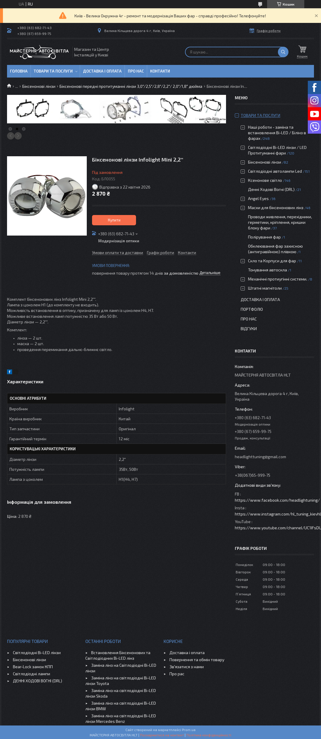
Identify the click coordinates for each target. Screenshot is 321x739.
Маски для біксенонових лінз (275, 207)
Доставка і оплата (102, 71)
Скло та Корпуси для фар (272, 260)
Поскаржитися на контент (162, 735)
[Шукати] (283, 52)
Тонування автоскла (267, 269)
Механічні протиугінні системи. (277, 278)
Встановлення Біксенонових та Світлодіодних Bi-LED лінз (117, 655)
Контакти (160, 71)
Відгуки (249, 328)
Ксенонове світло (265, 180)
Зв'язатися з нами (186, 666)
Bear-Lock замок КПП (33, 666)
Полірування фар (264, 236)
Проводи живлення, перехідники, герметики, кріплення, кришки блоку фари (280, 222)
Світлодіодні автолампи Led (275, 171)
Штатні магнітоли (265, 287)
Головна (19, 71)
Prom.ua (189, 730)
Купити (114, 220)
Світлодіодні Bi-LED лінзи (37, 652)
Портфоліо (252, 309)
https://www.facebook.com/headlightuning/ (277, 500)
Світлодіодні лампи (31, 673)
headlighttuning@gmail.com (260, 456)
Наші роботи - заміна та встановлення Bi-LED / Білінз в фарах (277, 133)
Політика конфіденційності (208, 735)
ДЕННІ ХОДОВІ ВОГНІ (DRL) (37, 680)
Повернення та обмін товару (196, 659)
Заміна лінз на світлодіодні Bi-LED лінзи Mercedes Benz (120, 718)
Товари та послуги (53, 71)
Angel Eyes (258, 198)
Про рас (176, 673)
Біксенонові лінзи (38, 86)
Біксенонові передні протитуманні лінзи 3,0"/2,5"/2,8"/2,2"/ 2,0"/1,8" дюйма (131, 86)
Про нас (136, 71)
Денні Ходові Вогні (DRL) (271, 189)
